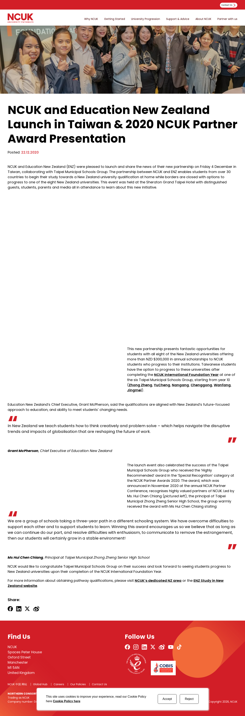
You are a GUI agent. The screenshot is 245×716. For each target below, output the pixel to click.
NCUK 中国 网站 (17, 684)
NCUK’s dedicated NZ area (158, 580)
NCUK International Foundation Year (186, 374)
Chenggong (201, 385)
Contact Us (99, 684)
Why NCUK (91, 19)
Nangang (180, 385)
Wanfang (222, 385)
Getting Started (114, 19)
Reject (189, 699)
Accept (167, 699)
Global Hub (40, 684)
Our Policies (78, 684)
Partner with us (227, 19)
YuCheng (162, 385)
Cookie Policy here (66, 701)
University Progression (145, 19)
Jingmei (134, 390)
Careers (59, 684)
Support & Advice (177, 19)
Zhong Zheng (140, 385)
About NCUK (203, 19)
